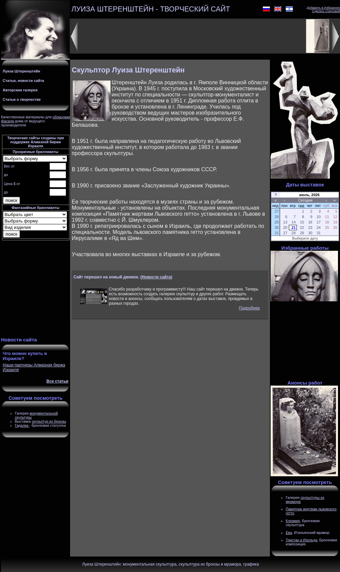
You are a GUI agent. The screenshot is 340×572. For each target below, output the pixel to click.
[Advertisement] (35, 289)
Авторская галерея (20, 90)
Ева (289, 533)
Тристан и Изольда (301, 540)
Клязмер (293, 521)
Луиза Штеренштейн (21, 71)
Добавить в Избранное (323, 7)
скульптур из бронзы (49, 421)
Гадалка (22, 425)
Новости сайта (156, 277)
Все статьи (57, 381)
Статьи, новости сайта (23, 81)
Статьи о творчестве (22, 99)
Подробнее (249, 308)
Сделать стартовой (326, 11)
